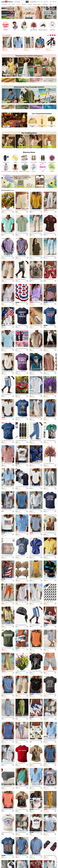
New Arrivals (30, 4)
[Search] (20, 2)
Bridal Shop (24, 4)
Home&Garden (45, 4)
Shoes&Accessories (37, 4)
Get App (56, 862)
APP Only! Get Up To (34, 2)
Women (13, 4)
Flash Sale (18, 4)
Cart (57, 858)
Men (9, 4)
